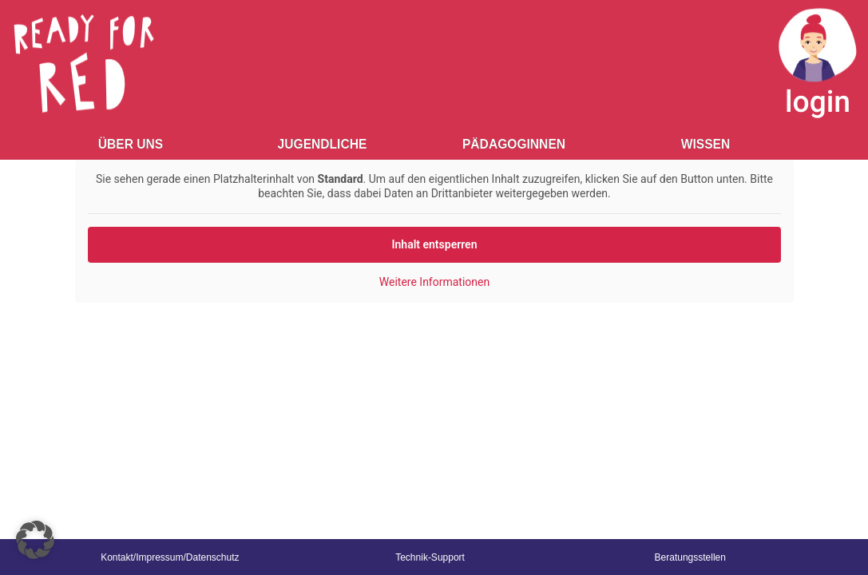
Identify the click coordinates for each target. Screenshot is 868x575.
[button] (35, 540)
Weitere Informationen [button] (434, 282)
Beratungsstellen (690, 557)
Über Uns (130, 144)
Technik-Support (430, 557)
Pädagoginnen (513, 144)
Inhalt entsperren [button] (434, 244)
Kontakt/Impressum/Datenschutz (170, 557)
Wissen (706, 144)
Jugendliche (322, 144)
